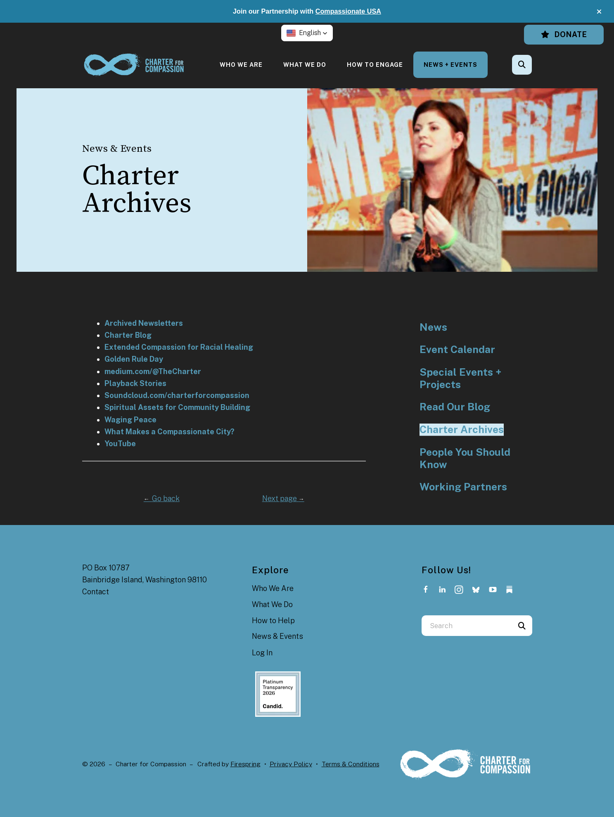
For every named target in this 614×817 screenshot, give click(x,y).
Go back (162, 498)
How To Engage (375, 64)
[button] (599, 11)
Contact (95, 591)
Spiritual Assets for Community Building (177, 407)
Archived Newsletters (143, 323)
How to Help (273, 620)
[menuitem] (241, 65)
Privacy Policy (291, 764)
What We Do (304, 64)
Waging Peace (130, 419)
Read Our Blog (455, 407)
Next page (283, 498)
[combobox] (467, 625)
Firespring (245, 764)
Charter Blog (128, 335)
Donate (564, 34)
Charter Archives (462, 430)
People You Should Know (465, 458)
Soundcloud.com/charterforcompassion (176, 395)
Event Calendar (457, 350)
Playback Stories (135, 383)
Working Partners (463, 487)
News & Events (277, 636)
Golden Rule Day (133, 359)
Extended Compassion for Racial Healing (178, 347)
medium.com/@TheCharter (152, 371)
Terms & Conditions (350, 764)
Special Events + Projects (460, 378)
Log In (262, 652)
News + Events (450, 64)
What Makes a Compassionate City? (169, 431)
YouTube (120, 443)
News (433, 327)
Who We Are (241, 64)
